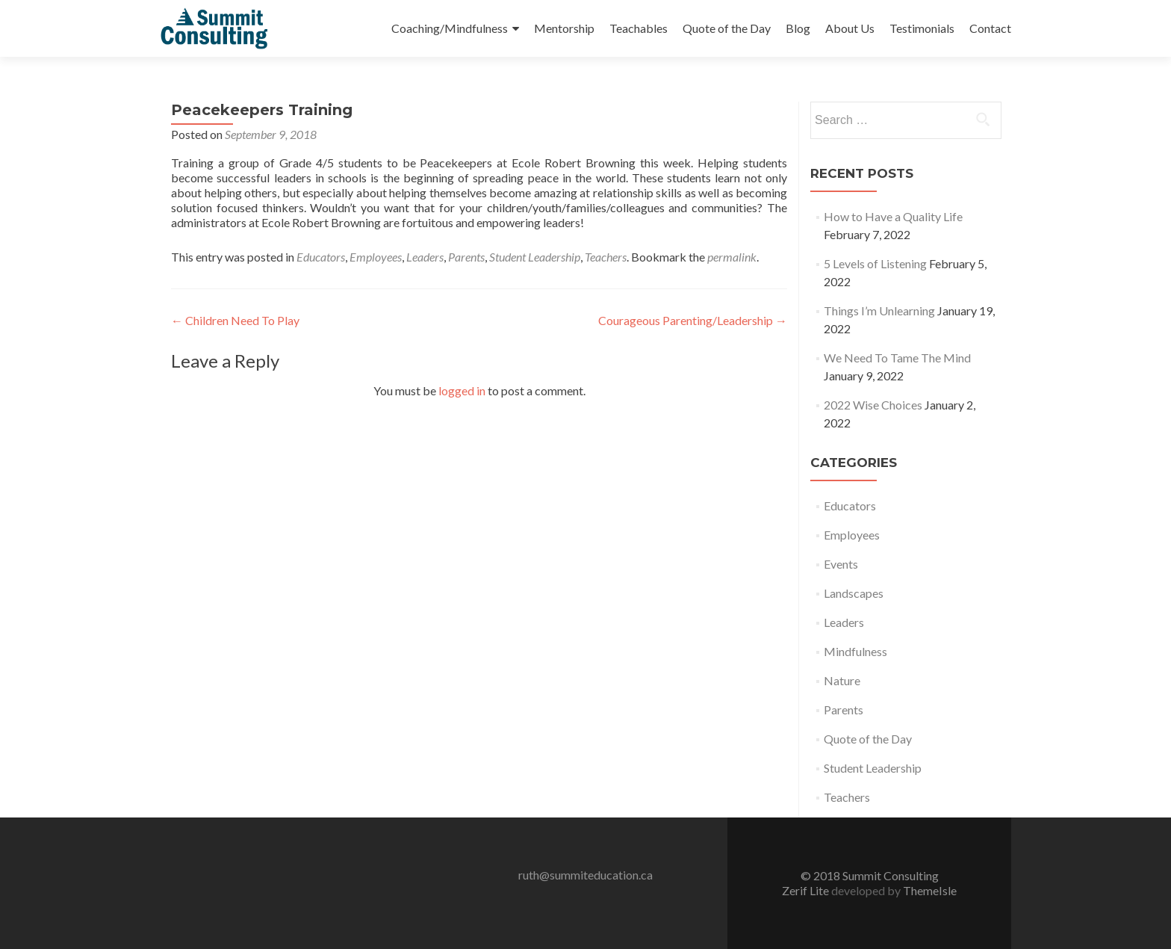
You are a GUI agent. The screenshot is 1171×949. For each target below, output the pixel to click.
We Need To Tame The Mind (897, 357)
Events (841, 564)
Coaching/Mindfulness (449, 28)
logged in (461, 390)
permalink (732, 257)
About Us (850, 28)
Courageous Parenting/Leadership (692, 320)
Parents (466, 257)
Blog (798, 28)
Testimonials (921, 28)
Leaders (425, 257)
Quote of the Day (727, 28)
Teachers (606, 257)
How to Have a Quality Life (893, 216)
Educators (320, 257)
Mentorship (564, 28)
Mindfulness (855, 651)
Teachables (638, 28)
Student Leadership (534, 257)
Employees (376, 257)
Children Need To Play (235, 320)
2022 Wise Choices (873, 405)
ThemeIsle (930, 890)
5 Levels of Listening (875, 263)
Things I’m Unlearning (879, 310)
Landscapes (853, 593)
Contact (990, 28)
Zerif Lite (806, 890)
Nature (842, 680)
